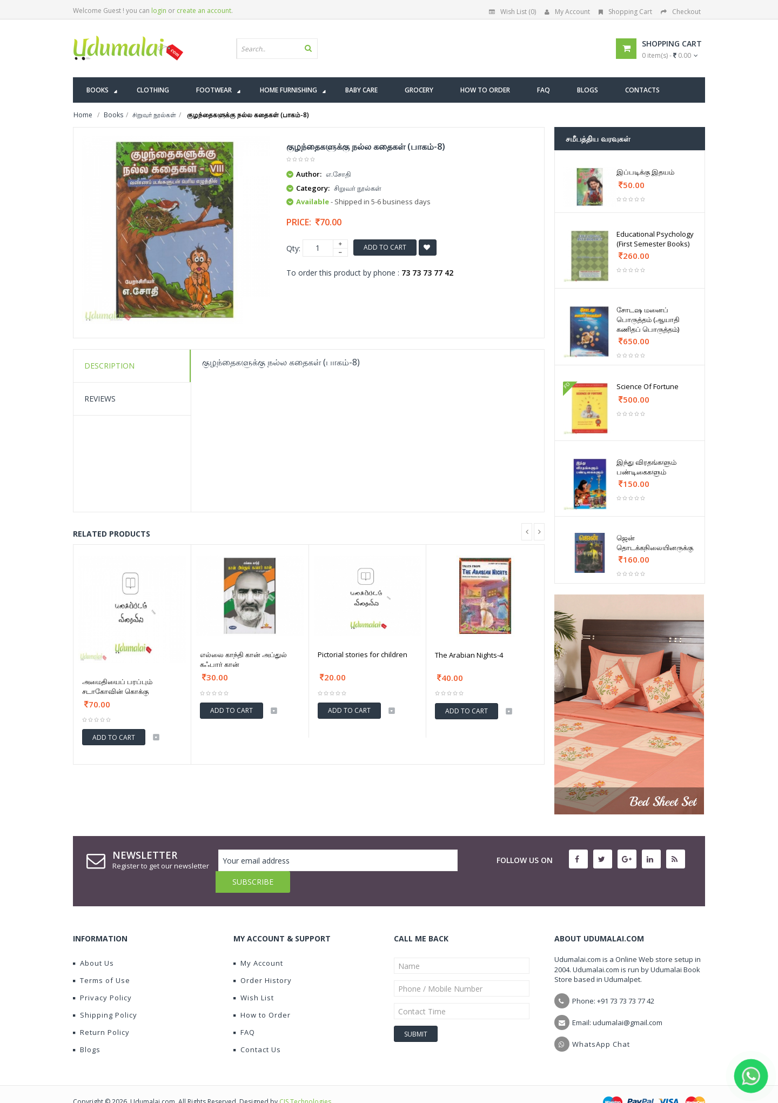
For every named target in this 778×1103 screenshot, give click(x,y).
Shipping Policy (105, 993)
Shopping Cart (625, 11)
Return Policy (101, 1010)
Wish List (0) (512, 11)
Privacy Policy (102, 976)
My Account (567, 11)
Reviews (100, 398)
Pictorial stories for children (362, 654)
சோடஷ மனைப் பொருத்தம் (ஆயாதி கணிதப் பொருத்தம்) (648, 319)
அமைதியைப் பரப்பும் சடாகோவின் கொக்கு (117, 686)
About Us (93, 941)
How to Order (262, 993)
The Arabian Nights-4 (469, 655)
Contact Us (257, 1028)
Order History (262, 959)
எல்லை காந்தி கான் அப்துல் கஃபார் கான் (243, 659)
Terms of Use (101, 959)
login (158, 10)
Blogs (86, 1028)
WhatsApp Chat (601, 1022)
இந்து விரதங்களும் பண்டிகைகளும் (646, 467)
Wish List (253, 976)
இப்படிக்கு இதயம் (645, 172)
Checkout (681, 11)
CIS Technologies (305, 1080)
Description (109, 365)
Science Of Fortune (647, 386)
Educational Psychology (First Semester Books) (655, 239)
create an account (204, 10)
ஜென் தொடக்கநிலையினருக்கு (654, 542)
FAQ (244, 1010)
